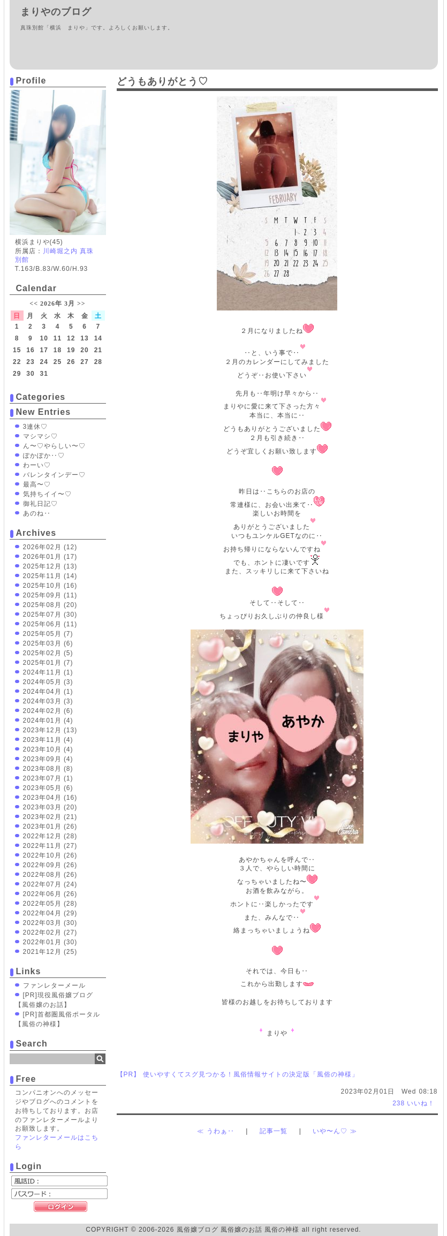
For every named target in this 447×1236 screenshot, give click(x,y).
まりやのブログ (56, 11)
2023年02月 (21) (50, 817)
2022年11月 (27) (50, 846)
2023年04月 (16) (50, 797)
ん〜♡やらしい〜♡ (54, 446)
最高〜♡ (37, 484)
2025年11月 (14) (50, 576)
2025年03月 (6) (48, 643)
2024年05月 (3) (48, 682)
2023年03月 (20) (50, 807)
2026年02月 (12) (50, 547)
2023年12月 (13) (50, 730)
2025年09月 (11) (50, 595)
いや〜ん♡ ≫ (335, 1131)
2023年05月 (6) (48, 788)
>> (81, 303)
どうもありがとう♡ (162, 81)
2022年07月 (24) (50, 884)
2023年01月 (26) (50, 826)
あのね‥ (37, 513)
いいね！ (413, 1103)
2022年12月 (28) (50, 836)
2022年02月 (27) (50, 932)
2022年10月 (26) (50, 855)
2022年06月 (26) (50, 894)
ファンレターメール (54, 985)
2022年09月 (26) (50, 865)
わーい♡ (37, 465)
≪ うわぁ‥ (215, 1131)
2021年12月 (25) (50, 952)
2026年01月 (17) (50, 556)
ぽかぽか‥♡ (44, 455)
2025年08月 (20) (50, 605)
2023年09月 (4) (48, 759)
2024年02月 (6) (48, 711)
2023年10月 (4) (48, 749)
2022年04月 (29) (50, 913)
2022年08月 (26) (50, 874)
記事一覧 (273, 1131)
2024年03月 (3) (48, 701)
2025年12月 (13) (50, 566)
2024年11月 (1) (48, 672)
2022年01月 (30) (50, 942)
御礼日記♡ (40, 503)
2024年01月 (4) (48, 720)
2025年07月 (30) (50, 614)
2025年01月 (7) (48, 662)
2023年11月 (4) (48, 740)
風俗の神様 (281, 1229)
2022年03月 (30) (50, 923)
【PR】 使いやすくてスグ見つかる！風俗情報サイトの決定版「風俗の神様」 (238, 1074)
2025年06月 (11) (50, 624)
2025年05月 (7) (48, 634)
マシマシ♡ (40, 436)
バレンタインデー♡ (54, 475)
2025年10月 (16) (50, 585)
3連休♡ (35, 426)
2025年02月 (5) (48, 653)
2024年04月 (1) (48, 691)
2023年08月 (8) (48, 768)
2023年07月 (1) (48, 778)
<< (33, 303)
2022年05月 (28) (50, 903)
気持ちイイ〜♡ (47, 494)
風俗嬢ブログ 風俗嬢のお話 (219, 1229)
